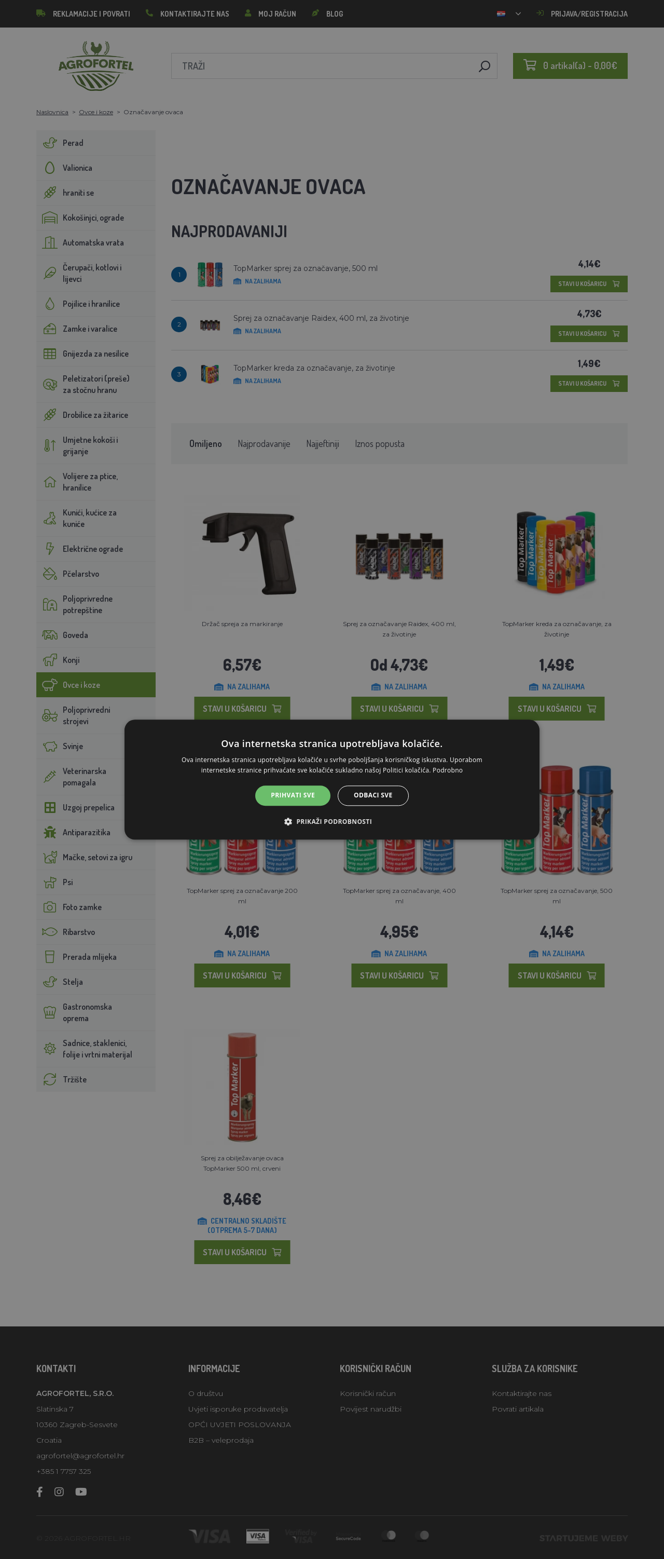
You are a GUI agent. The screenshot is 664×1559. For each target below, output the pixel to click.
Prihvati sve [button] (293, 795)
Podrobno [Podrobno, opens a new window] (448, 770)
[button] (332, 821)
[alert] (332, 779)
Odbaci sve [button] (373, 795)
